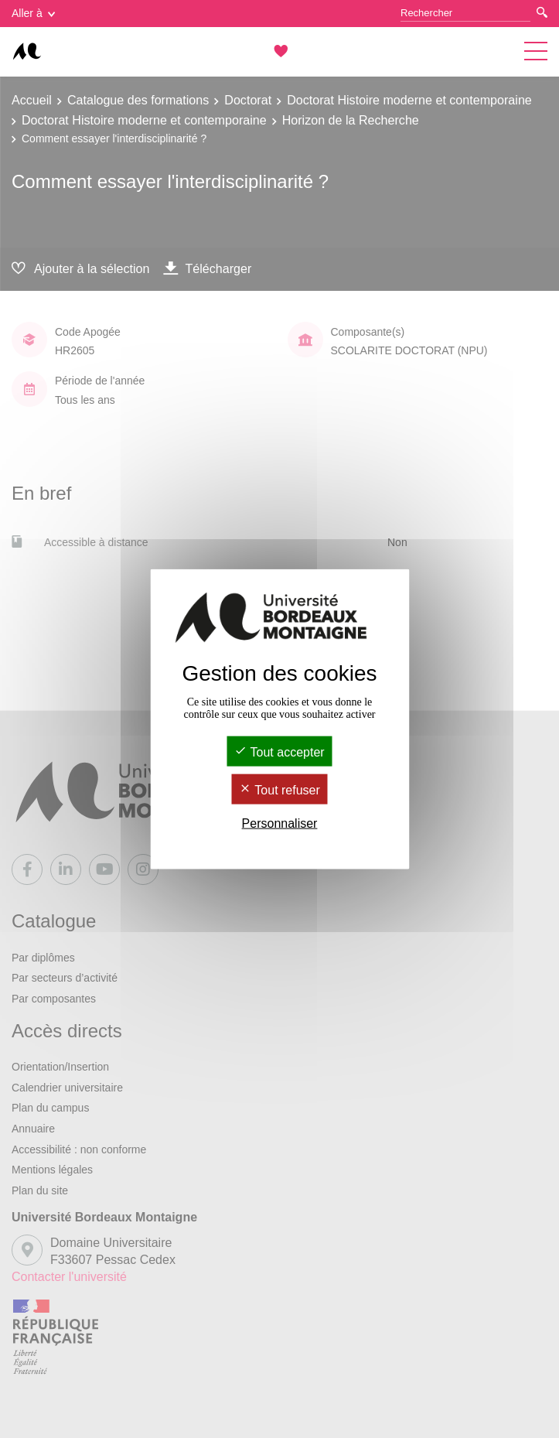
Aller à (33, 13)
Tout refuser (279, 790)
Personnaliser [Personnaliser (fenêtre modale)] (280, 823)
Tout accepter (279, 751)
